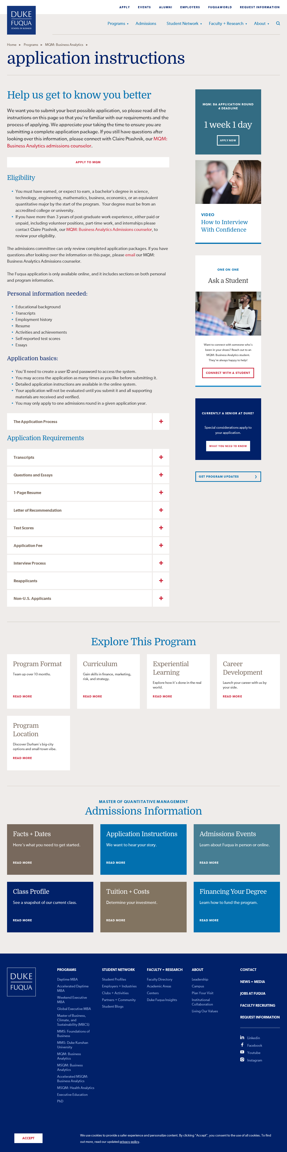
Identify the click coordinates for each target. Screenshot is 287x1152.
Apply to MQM (88, 162)
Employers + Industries (119, 986)
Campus (198, 986)
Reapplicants (25, 581)
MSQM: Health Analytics (75, 1088)
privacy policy (129, 1142)
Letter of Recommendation (38, 511)
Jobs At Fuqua (252, 993)
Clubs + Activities (115, 993)
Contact (248, 970)
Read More (22, 696)
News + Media (252, 982)
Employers (190, 7)
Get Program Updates (219, 476)
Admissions (146, 24)
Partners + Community (119, 1000)
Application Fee (28, 546)
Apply (124, 7)
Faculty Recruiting (257, 1005)
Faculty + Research (226, 24)
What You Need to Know (228, 446)
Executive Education (72, 1095)
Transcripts (24, 458)
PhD (60, 1101)
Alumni (165, 7)
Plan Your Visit (202, 993)
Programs (116, 24)
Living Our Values (205, 1011)
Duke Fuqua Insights (162, 1000)
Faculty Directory (159, 979)
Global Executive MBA (74, 1009)
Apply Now (228, 140)
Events (144, 7)
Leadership (200, 979)
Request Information (260, 7)
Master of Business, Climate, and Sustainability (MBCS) (73, 1020)
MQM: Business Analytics (64, 45)
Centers (153, 993)
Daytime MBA (67, 979)
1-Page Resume (27, 493)
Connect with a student (228, 373)
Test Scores (24, 528)
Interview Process (30, 564)
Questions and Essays (33, 475)
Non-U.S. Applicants (32, 599)
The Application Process (35, 422)
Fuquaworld (220, 7)
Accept (28, 1138)
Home (11, 45)
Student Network (182, 24)
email (130, 255)
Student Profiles (114, 979)
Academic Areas (159, 986)
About (260, 24)
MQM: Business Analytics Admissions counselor (109, 230)
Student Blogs (112, 1006)
